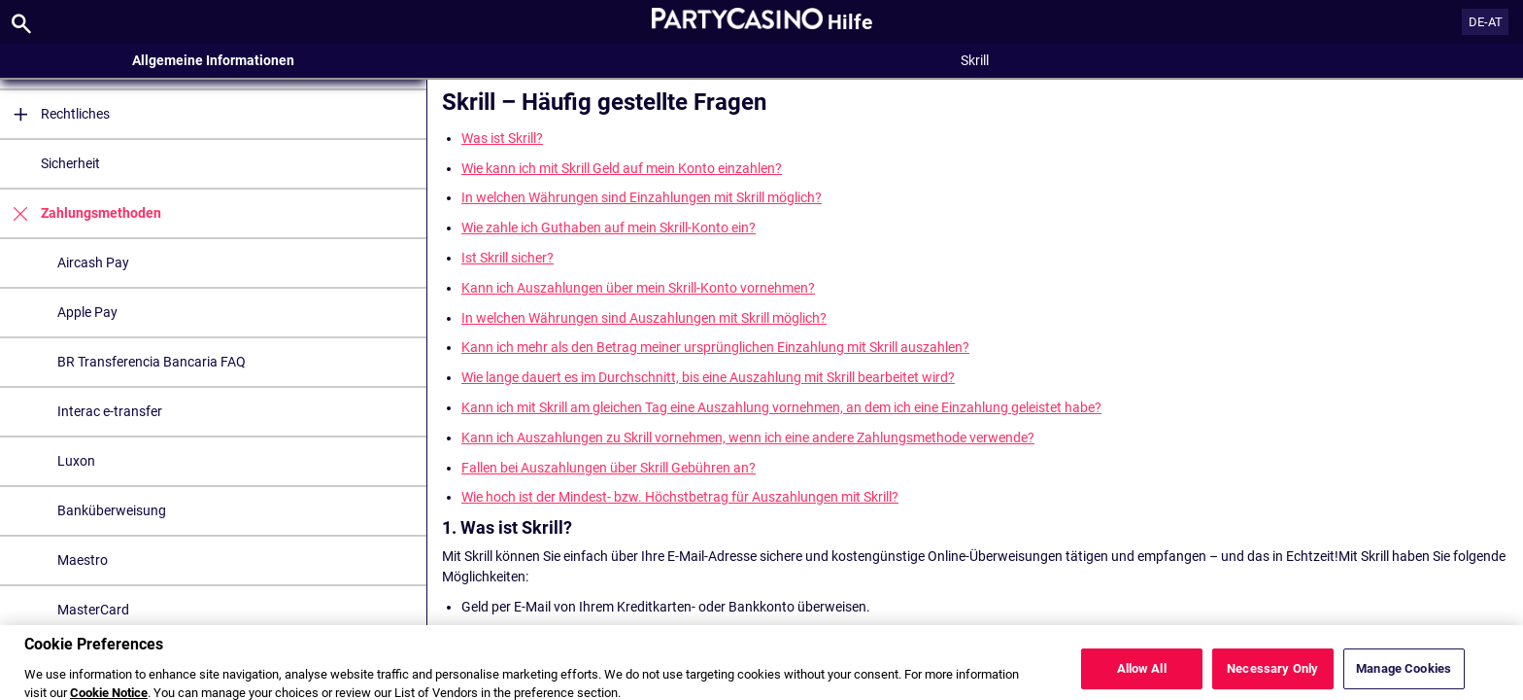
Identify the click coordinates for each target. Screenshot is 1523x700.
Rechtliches (55, 114)
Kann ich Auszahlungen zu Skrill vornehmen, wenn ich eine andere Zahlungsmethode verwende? (747, 437)
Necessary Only (1272, 677)
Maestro (82, 560)
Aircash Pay (93, 262)
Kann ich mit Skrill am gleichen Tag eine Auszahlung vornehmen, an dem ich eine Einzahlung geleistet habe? (781, 407)
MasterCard (93, 609)
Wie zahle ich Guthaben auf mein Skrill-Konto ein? (608, 227)
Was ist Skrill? (502, 138)
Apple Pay (87, 312)
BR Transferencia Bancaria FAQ (151, 361)
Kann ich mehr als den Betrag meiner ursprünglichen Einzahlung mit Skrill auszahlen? (715, 347)
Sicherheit (70, 163)
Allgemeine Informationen (213, 60)
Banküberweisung (111, 510)
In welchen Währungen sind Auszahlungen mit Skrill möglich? (644, 318)
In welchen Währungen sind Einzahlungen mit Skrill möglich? (641, 197)
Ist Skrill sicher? (507, 257)
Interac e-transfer (109, 411)
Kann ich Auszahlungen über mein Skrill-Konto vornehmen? (638, 288)
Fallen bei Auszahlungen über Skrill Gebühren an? (608, 467)
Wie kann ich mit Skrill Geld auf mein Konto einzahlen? (621, 168)
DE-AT (1486, 22)
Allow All (1142, 677)
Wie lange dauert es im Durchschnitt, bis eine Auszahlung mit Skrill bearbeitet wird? (708, 377)
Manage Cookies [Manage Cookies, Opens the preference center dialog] (1403, 677)
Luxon (76, 461)
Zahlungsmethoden (80, 213)
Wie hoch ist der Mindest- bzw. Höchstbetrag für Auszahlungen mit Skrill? (679, 497)
